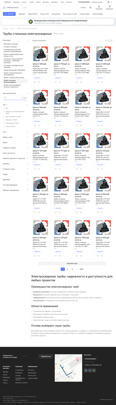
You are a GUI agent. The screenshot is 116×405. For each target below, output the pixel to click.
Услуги (5, 383)
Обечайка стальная (11, 44)
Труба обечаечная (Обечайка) (14, 70)
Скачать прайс (33, 378)
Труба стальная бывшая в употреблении (13, 74)
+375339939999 (84, 2)
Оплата (5, 380)
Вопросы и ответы (21, 383)
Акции (5, 374)
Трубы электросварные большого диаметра (12, 86)
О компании (19, 370)
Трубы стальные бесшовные (14, 77)
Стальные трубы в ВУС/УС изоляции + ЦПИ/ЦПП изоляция (13, 60)
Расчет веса (32, 375)
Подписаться (46, 356)
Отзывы (18, 375)
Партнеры (6, 377)
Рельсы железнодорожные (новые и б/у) (13, 55)
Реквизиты (19, 373)
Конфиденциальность (106, 399)
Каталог (5, 372)
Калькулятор (32, 373)
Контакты (31, 370)
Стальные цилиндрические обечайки (13, 66)
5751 (81, 269)
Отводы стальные (10, 47)
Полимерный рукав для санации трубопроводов (12, 50)
